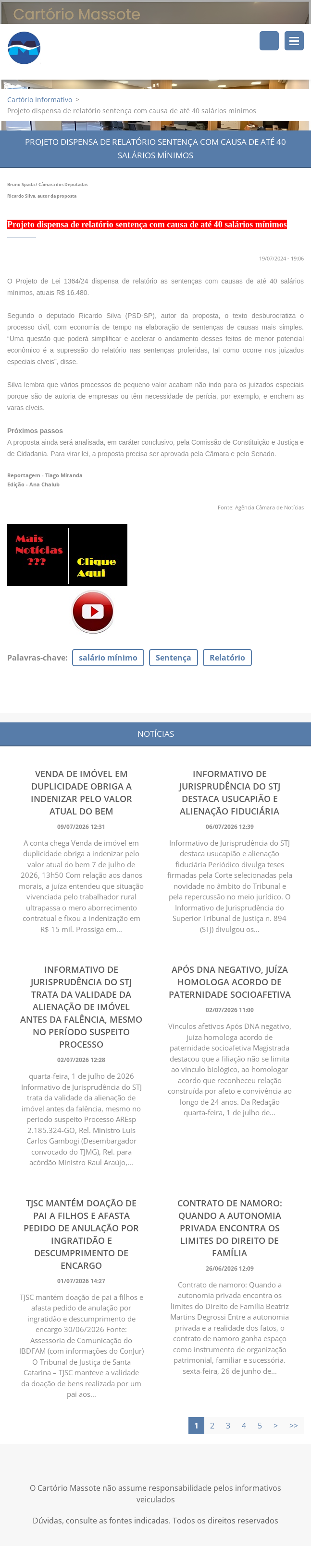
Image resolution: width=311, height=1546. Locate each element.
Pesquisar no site (269, 40)
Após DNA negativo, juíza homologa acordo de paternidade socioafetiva (230, 982)
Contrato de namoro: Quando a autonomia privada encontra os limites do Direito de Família (229, 1228)
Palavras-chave (36, 658)
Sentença (173, 658)
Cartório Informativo (39, 100)
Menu (294, 40)
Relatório (227, 658)
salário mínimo (108, 658)
